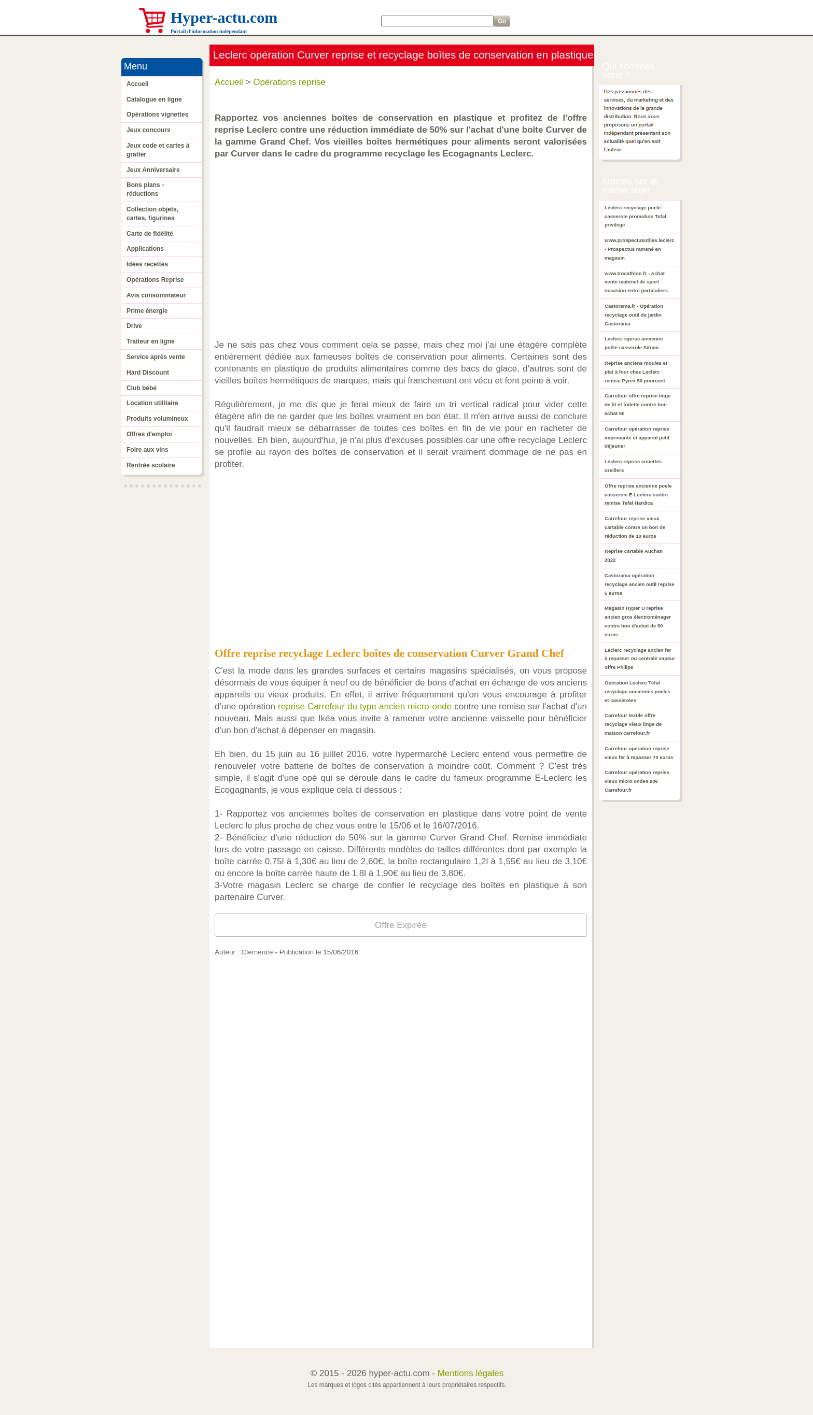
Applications (145, 248)
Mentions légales (471, 1373)
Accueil (138, 84)
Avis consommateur (156, 295)
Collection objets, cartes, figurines (152, 214)
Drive (134, 326)
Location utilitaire (152, 403)
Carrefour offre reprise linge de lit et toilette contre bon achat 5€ (637, 404)
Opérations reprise (289, 82)
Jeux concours (149, 130)
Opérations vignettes (157, 114)
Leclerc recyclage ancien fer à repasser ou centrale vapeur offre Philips (640, 658)
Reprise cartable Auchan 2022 (634, 555)
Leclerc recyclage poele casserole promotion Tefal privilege (635, 216)
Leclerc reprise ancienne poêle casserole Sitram (634, 343)
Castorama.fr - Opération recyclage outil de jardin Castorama (634, 314)
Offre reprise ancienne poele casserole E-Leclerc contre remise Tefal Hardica (638, 494)
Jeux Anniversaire (153, 170)
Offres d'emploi (149, 434)
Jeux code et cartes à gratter (158, 150)
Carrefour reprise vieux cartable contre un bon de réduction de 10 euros (635, 527)
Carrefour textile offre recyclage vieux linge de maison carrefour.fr (633, 724)
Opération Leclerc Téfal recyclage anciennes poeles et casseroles (637, 691)
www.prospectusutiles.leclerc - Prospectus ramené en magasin (640, 249)
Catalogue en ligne (154, 99)
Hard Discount (148, 372)
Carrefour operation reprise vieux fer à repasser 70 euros (639, 753)
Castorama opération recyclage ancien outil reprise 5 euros (640, 584)
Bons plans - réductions (145, 189)
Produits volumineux (157, 418)
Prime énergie (147, 311)
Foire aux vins (148, 449)
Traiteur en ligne (151, 341)
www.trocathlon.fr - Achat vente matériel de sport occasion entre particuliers (636, 282)
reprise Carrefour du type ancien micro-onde (365, 706)
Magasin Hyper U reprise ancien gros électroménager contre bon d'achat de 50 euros (638, 621)
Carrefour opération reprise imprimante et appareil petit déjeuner (637, 437)
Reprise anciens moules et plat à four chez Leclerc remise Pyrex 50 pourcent (636, 371)
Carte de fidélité (150, 233)
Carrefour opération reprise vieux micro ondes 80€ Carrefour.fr (637, 781)
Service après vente (156, 357)
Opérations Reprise (155, 279)
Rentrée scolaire (151, 465)
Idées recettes (147, 264)
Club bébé (142, 388)
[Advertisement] (403, 244)
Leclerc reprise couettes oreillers (633, 466)
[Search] (437, 21)
